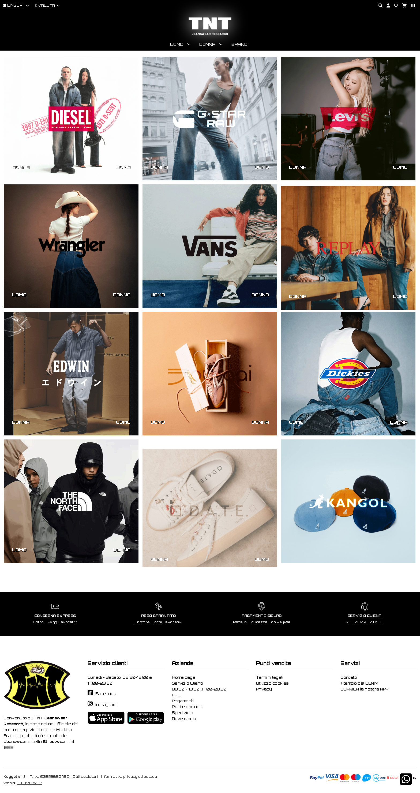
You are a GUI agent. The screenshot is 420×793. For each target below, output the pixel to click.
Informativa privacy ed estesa (129, 777)
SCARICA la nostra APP (364, 689)
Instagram (105, 705)
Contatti (348, 677)
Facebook (105, 694)
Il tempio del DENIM (359, 683)
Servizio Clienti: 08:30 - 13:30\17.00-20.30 (199, 686)
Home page (183, 677)
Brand (239, 44)
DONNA (20, 167)
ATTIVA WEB (29, 783)
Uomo (176, 44)
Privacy (264, 689)
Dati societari (85, 777)
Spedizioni (182, 713)
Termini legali (269, 677)
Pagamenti (183, 701)
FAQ (176, 695)
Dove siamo (184, 718)
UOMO (123, 167)
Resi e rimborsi (187, 707)
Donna (207, 44)
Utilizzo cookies (272, 683)
